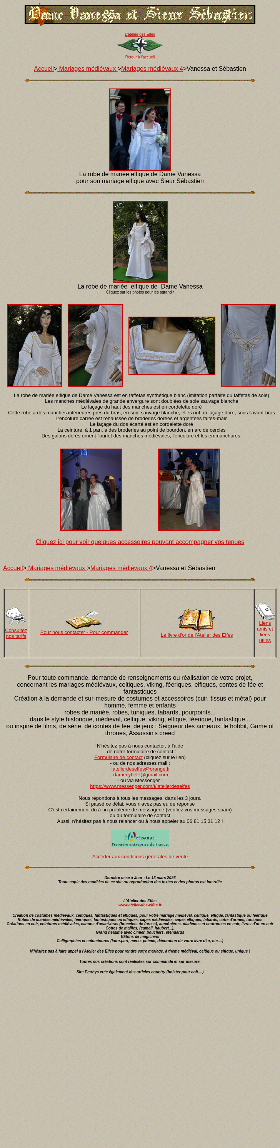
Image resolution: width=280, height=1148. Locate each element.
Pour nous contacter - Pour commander (84, 632)
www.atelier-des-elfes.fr (140, 905)
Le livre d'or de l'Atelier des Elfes (197, 635)
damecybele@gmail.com (140, 775)
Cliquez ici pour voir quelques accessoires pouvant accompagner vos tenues (140, 542)
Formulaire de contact (118, 757)
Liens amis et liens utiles (265, 631)
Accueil (44, 68)
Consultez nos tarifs (16, 633)
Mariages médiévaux (87, 68)
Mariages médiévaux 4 (152, 68)
